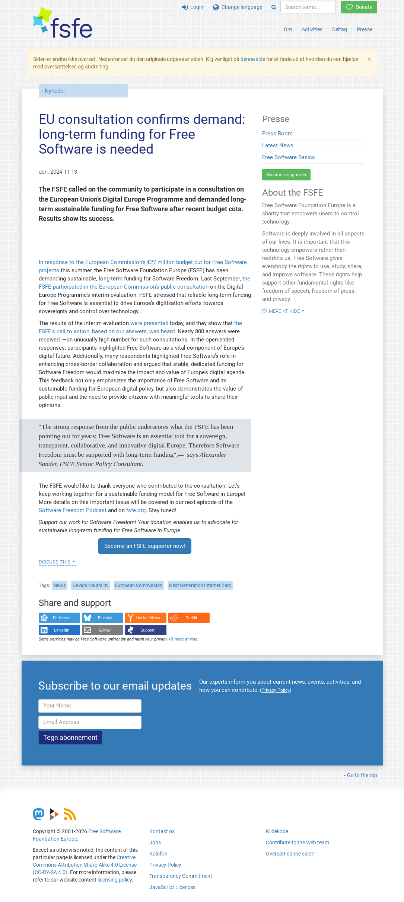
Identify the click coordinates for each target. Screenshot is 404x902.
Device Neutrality (90, 585)
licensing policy (115, 880)
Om (288, 29)
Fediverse (61, 618)
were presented (149, 323)
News (60, 585)
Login (192, 7)
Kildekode (277, 831)
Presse (364, 29)
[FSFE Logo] (62, 23)
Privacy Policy (165, 865)
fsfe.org (136, 510)
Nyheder (55, 90)
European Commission (138, 585)
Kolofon (158, 854)
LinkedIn (61, 630)
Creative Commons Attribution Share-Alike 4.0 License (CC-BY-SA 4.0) (85, 864)
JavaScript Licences (172, 887)
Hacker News (148, 618)
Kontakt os (162, 831)
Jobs (155, 842)
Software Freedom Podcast (72, 510)
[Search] (274, 7)
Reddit (191, 618)
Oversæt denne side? (290, 854)
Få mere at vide (183, 639)
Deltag (339, 29)
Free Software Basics (288, 157)
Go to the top (362, 775)
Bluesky (105, 618)
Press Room (277, 133)
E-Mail (105, 630)
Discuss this (54, 561)
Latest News (277, 145)
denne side (253, 59)
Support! (148, 630)
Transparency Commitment (180, 876)
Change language (237, 7)
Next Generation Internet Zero (200, 585)
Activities (312, 29)
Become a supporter (286, 174)
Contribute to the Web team (297, 842)
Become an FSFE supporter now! (144, 546)
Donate (359, 7)
